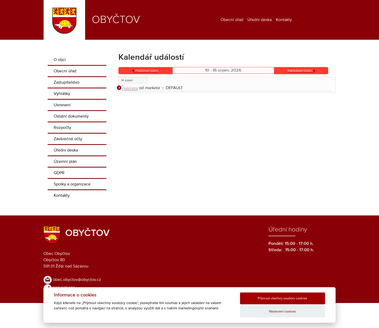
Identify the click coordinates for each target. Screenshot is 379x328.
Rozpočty (62, 127)
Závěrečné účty (68, 139)
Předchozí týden (146, 70)
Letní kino (131, 88)
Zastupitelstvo (66, 82)
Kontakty (284, 20)
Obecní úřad (232, 20)
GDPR (59, 173)
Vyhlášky (62, 94)
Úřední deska (259, 20)
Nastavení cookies (282, 311)
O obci (60, 60)
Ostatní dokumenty (71, 116)
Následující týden (299, 70)
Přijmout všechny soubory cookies (282, 298)
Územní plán (65, 161)
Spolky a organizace (72, 184)
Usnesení (62, 105)
